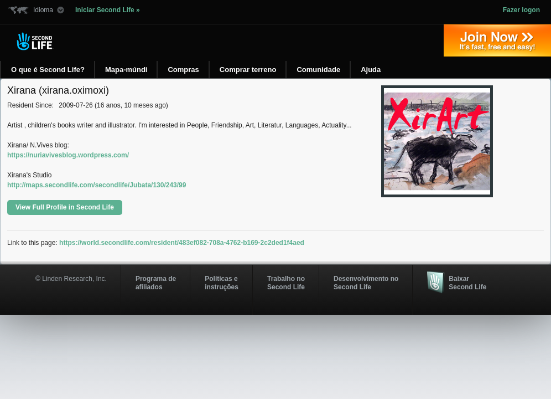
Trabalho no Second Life (286, 282)
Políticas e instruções (221, 282)
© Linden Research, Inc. (71, 279)
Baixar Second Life (467, 282)
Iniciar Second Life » (107, 10)
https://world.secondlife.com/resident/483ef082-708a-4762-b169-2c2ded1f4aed (181, 243)
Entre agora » (497, 40)
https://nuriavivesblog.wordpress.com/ (68, 155)
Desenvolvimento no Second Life (366, 282)
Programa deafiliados (156, 282)
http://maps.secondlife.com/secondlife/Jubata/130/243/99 (96, 185)
